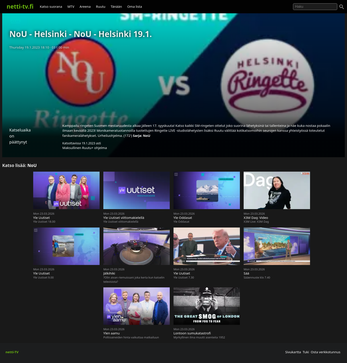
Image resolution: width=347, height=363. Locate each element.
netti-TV (12, 352)
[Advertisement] (173, 85)
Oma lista (134, 6)
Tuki (306, 352)
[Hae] (315, 6)
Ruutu (101, 6)
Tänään (116, 6)
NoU (146, 135)
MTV (70, 6)
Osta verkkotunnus (325, 352)
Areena (85, 6)
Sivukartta (293, 352)
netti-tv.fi (20, 6)
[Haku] (341, 7)
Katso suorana (51, 6)
